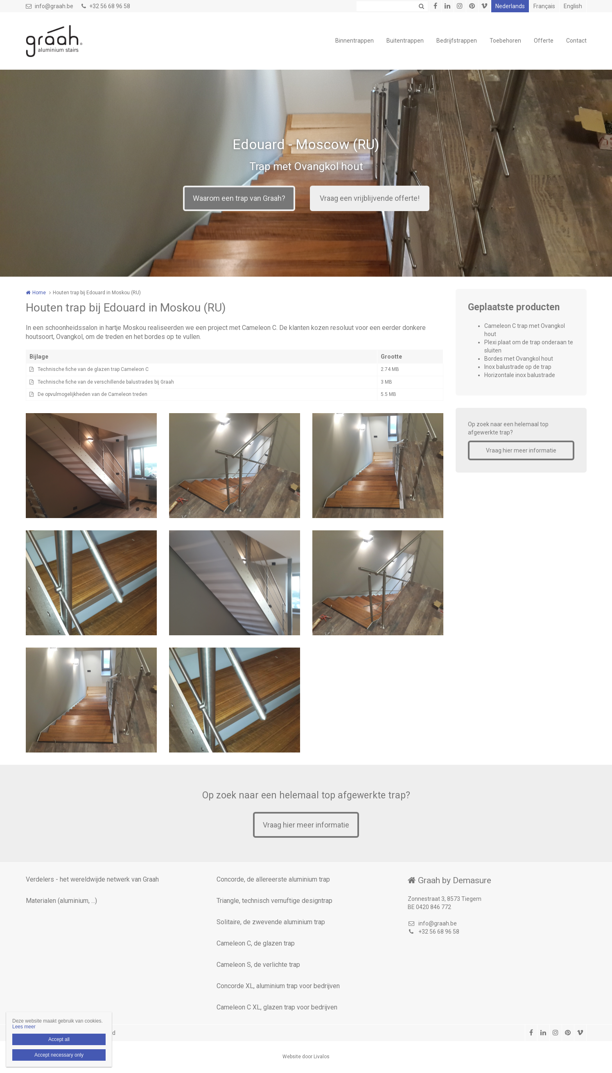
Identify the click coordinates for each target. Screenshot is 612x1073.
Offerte (543, 40)
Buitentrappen (405, 40)
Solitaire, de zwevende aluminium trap (271, 922)
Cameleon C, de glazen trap (256, 943)
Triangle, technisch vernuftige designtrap (274, 901)
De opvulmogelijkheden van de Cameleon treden (92, 394)
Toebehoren (505, 40)
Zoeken (422, 6)
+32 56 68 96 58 (105, 6)
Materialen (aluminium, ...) (61, 901)
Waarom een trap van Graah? (239, 198)
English (573, 6)
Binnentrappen (354, 40)
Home (39, 293)
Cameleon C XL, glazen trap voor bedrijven (277, 1007)
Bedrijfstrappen (456, 40)
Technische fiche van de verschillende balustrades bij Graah (106, 382)
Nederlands (510, 6)
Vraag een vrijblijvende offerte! (370, 198)
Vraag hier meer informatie (521, 450)
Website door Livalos (306, 1056)
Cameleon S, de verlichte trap (258, 964)
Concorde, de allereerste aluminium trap (273, 879)
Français (544, 6)
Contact (576, 40)
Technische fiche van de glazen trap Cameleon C (93, 369)
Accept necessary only (59, 1055)
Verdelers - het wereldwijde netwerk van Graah (92, 879)
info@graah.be (49, 6)
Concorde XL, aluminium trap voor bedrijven (278, 986)
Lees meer (24, 1027)
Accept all (59, 1039)
